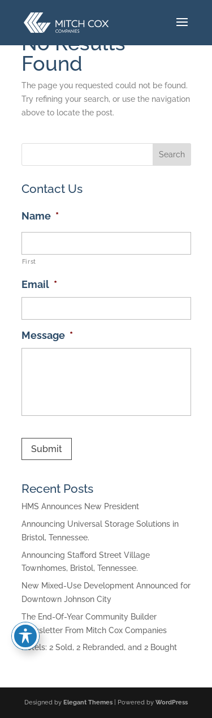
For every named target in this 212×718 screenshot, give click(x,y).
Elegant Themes (88, 702)
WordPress (171, 702)
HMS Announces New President (80, 506)
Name (40, 216)
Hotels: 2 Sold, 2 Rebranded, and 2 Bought (99, 647)
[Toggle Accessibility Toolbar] (25, 636)
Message (47, 335)
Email (39, 284)
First (29, 261)
